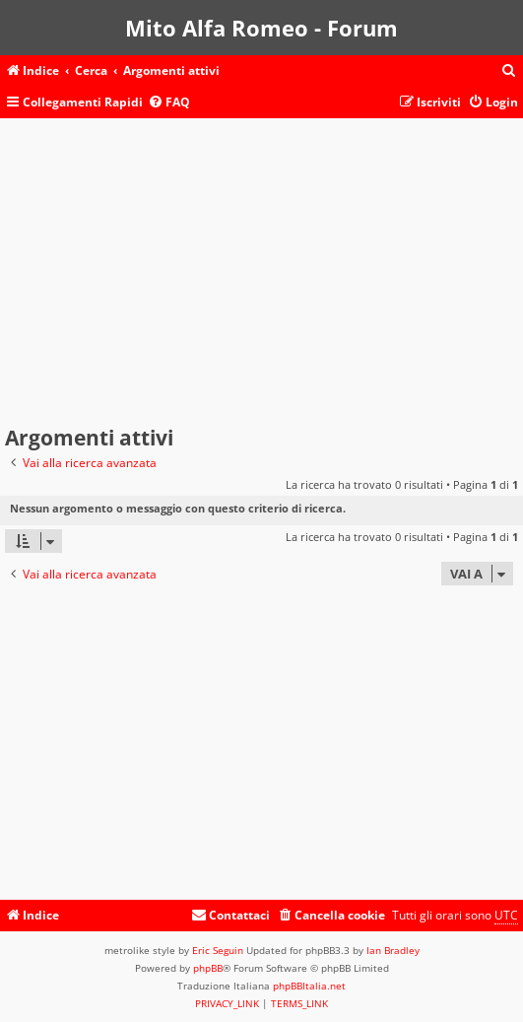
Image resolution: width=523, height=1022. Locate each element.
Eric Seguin (217, 950)
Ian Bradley (393, 950)
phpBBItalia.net (309, 985)
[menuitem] (509, 71)
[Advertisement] (261, 276)
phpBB (208, 968)
